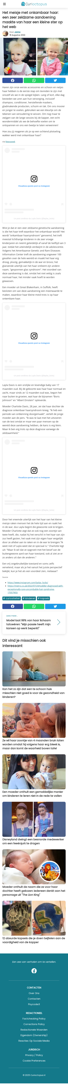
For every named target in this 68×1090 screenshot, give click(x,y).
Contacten (34, 998)
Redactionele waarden (34, 1029)
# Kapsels (43, 598)
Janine (17, 32)
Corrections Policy (34, 1024)
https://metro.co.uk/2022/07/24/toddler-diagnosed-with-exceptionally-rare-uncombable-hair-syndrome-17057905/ (35, 589)
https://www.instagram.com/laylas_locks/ (28, 582)
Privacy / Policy (34, 1055)
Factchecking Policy (34, 1018)
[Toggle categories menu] (4, 4)
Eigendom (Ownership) (34, 1035)
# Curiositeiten (11, 598)
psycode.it (34, 1004)
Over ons (34, 993)
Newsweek (10, 141)
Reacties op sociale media (34, 1040)
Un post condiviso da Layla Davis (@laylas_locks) (34, 218)
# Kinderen (29, 598)
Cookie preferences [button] (34, 1060)
